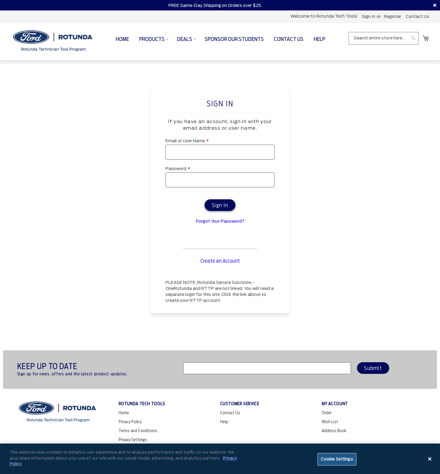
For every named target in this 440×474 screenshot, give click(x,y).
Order (327, 412)
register (392, 16)
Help (224, 421)
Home (124, 412)
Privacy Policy (130, 421)
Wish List (330, 421)
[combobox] (384, 38)
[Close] (430, 458)
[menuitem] (122, 39)
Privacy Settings (133, 439)
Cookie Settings (337, 459)
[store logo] (53, 41)
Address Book (334, 430)
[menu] (220, 39)
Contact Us (417, 16)
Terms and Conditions (138, 430)
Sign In (368, 16)
